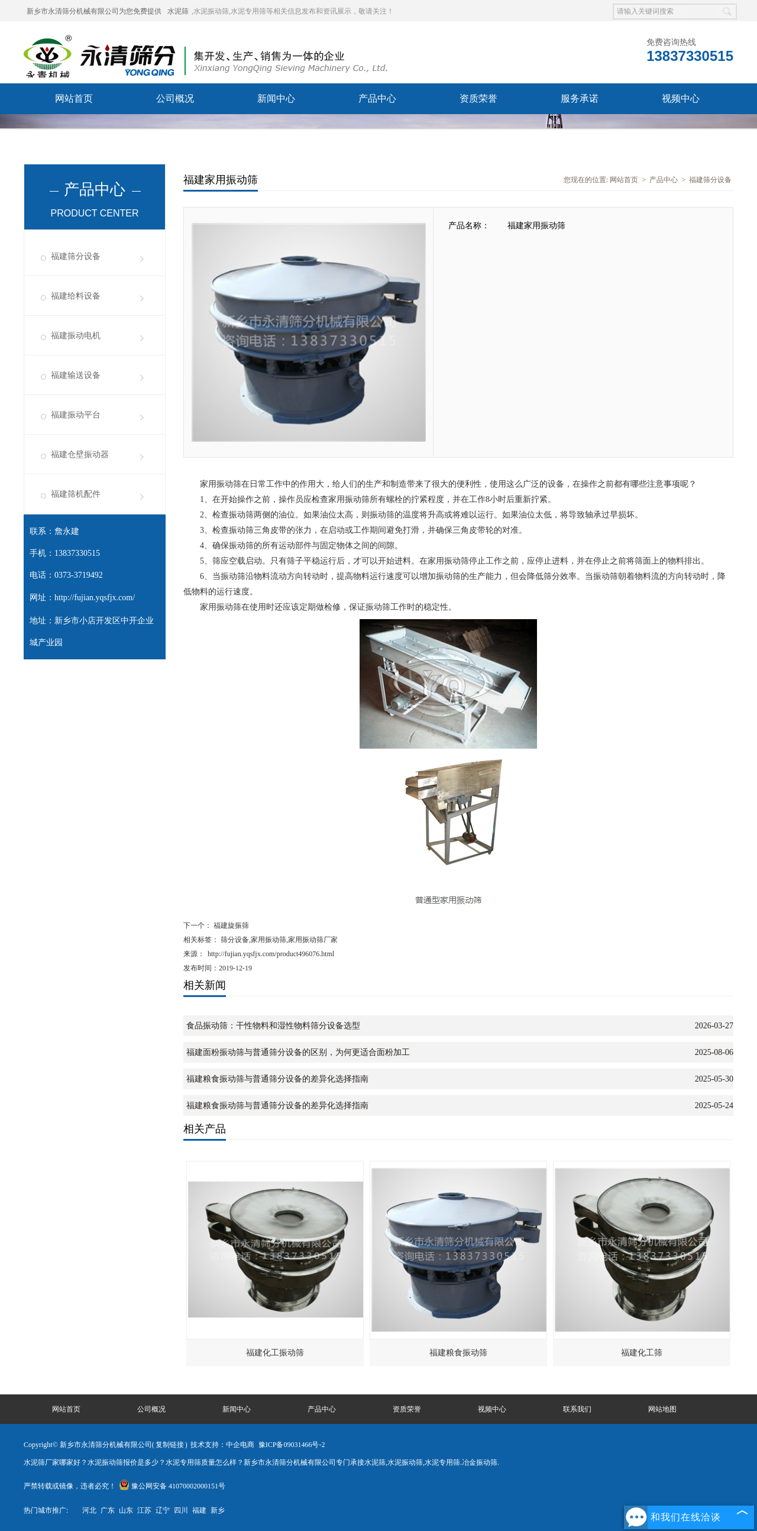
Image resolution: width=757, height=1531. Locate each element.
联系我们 (74, 129)
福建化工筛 (641, 1352)
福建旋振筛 (230, 925)
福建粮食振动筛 (458, 1352)
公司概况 (175, 98)
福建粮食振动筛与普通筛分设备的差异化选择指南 (277, 1078)
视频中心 (681, 98)
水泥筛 (178, 11)
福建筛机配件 (76, 494)
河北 (89, 1510)
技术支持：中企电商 (222, 1445)
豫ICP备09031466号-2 (291, 1445)
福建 (199, 1510)
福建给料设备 (76, 296)
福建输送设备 (76, 375)
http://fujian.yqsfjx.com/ (94, 597)
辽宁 (163, 1510)
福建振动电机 (76, 335)
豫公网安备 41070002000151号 (172, 1486)
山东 (126, 1510)
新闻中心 (276, 98)
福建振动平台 (76, 414)
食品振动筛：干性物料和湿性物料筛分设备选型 (273, 1025)
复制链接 (170, 1445)
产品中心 (377, 98)
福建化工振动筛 (275, 1352)
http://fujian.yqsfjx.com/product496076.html (271, 954)
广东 (108, 1510)
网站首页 (74, 98)
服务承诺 (580, 98)
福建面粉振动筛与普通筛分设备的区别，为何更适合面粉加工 (298, 1052)
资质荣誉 (478, 98)
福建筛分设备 (76, 256)
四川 (181, 1510)
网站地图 (662, 1409)
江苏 (144, 1510)
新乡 (218, 1510)
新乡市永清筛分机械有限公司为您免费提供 (94, 11)
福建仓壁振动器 (80, 454)
